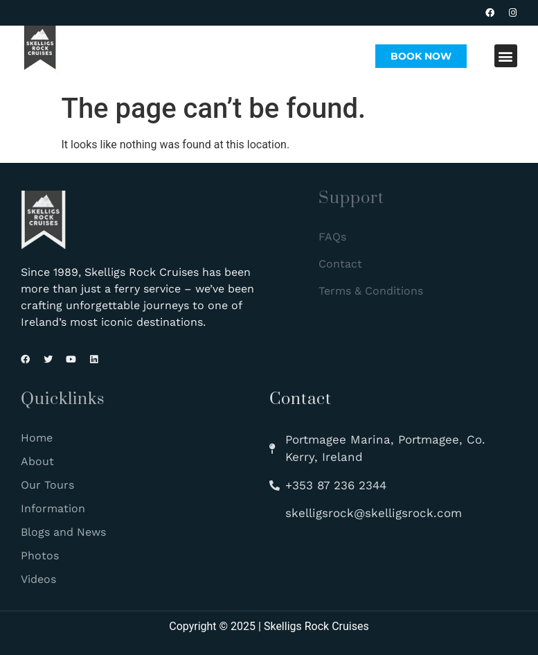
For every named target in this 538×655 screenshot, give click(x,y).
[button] (505, 55)
